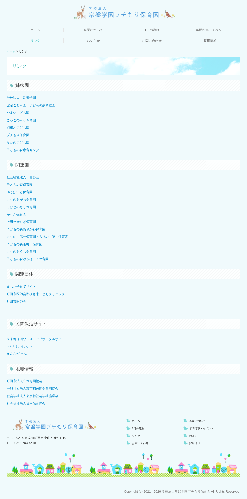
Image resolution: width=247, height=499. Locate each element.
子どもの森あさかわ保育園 (26, 229)
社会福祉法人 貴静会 (23, 177)
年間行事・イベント (210, 30)
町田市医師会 (16, 301)
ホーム (35, 30)
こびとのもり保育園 (21, 207)
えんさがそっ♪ (17, 354)
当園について (93, 30)
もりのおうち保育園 (21, 251)
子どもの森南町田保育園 (24, 244)
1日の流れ (151, 30)
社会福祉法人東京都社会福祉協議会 (32, 396)
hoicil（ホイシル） (20, 346)
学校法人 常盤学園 (21, 98)
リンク (35, 41)
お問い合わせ (152, 41)
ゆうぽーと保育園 (20, 192)
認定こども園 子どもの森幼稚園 (31, 105)
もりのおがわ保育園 (21, 199)
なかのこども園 (18, 142)
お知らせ (93, 41)
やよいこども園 (18, 113)
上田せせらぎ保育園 (21, 222)
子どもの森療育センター (24, 150)
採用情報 (210, 41)
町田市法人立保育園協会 (24, 381)
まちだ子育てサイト (21, 286)
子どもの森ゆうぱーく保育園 (28, 259)
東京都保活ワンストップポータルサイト (36, 339)
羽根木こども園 (18, 127)
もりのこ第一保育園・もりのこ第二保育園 (37, 237)
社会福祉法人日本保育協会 (26, 403)
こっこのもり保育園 (21, 120)
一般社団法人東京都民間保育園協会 (32, 388)
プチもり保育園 (18, 135)
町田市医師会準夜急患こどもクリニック (36, 294)
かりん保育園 (16, 214)
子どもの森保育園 (20, 185)
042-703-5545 (26, 443)
